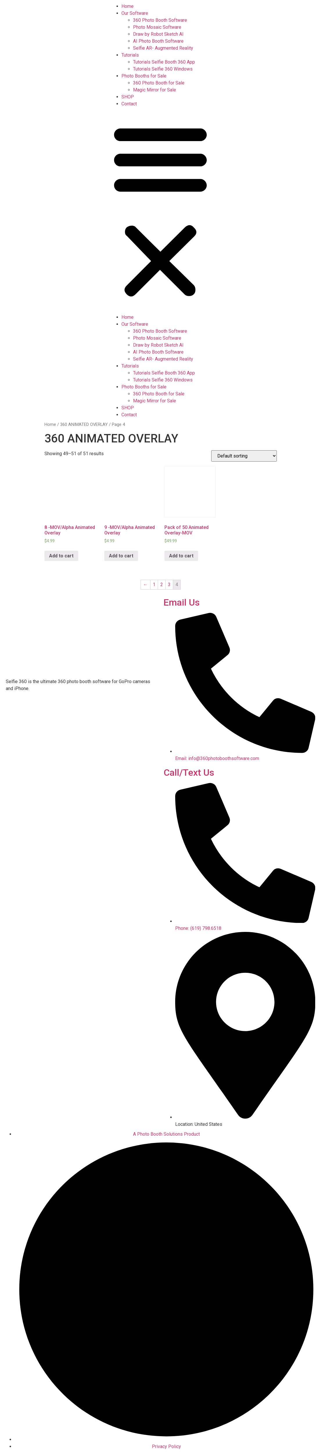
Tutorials (130, 55)
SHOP (127, 97)
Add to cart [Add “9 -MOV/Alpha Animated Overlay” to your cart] (121, 556)
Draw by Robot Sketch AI (158, 34)
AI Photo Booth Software (158, 41)
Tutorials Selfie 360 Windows (163, 69)
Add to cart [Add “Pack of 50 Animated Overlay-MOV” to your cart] (181, 556)
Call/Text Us (189, 772)
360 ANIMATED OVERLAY (84, 424)
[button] (160, 210)
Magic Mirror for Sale (154, 90)
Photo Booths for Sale (143, 76)
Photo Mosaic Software (157, 27)
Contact (129, 104)
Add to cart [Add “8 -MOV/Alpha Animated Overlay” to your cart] (61, 556)
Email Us (182, 602)
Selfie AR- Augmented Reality (163, 48)
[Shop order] (244, 456)
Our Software (134, 13)
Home (127, 6)
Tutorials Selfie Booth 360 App (164, 62)
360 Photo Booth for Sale (158, 83)
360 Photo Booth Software (160, 20)
